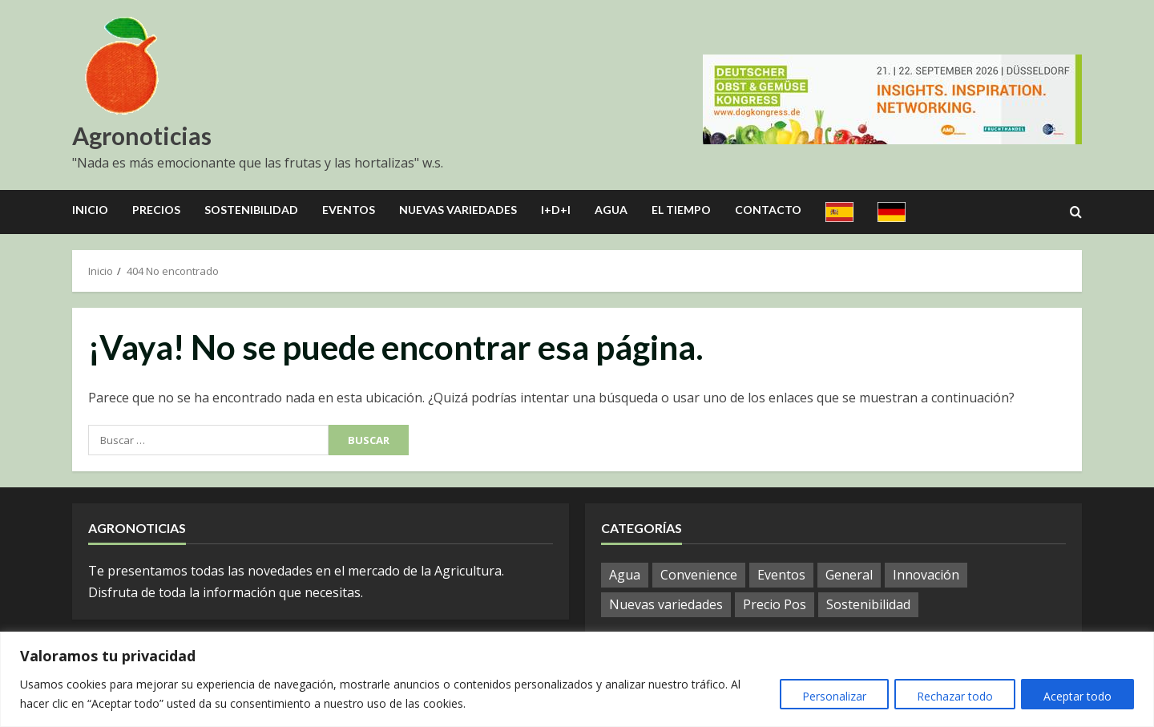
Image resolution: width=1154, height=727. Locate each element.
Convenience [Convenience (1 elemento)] (698, 575)
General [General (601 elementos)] (849, 575)
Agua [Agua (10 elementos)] (624, 575)
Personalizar (829, 696)
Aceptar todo (1077, 696)
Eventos (348, 209)
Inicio (90, 209)
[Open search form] (1076, 212)
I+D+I (556, 209)
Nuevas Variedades (458, 209)
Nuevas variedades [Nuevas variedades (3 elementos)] (666, 604)
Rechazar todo (952, 696)
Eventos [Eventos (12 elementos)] (781, 575)
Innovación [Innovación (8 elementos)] (926, 575)
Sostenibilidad (251, 209)
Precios (156, 209)
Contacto (768, 209)
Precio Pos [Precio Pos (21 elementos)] (774, 604)
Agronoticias (142, 135)
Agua (611, 209)
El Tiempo (681, 209)
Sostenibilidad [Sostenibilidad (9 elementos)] (868, 604)
